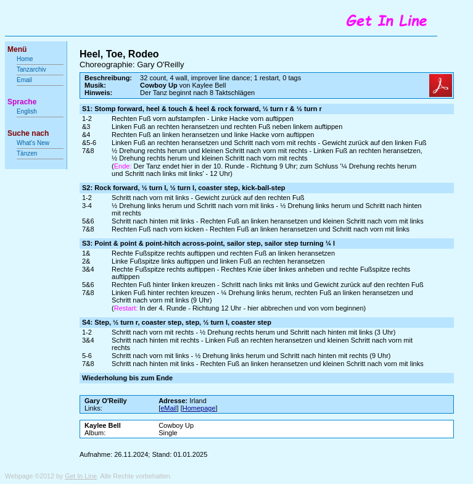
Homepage (199, 408)
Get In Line (81, 476)
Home (25, 59)
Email (24, 80)
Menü (17, 49)
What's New (34, 143)
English (27, 111)
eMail (168, 408)
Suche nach (28, 133)
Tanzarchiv (31, 69)
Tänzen (27, 153)
